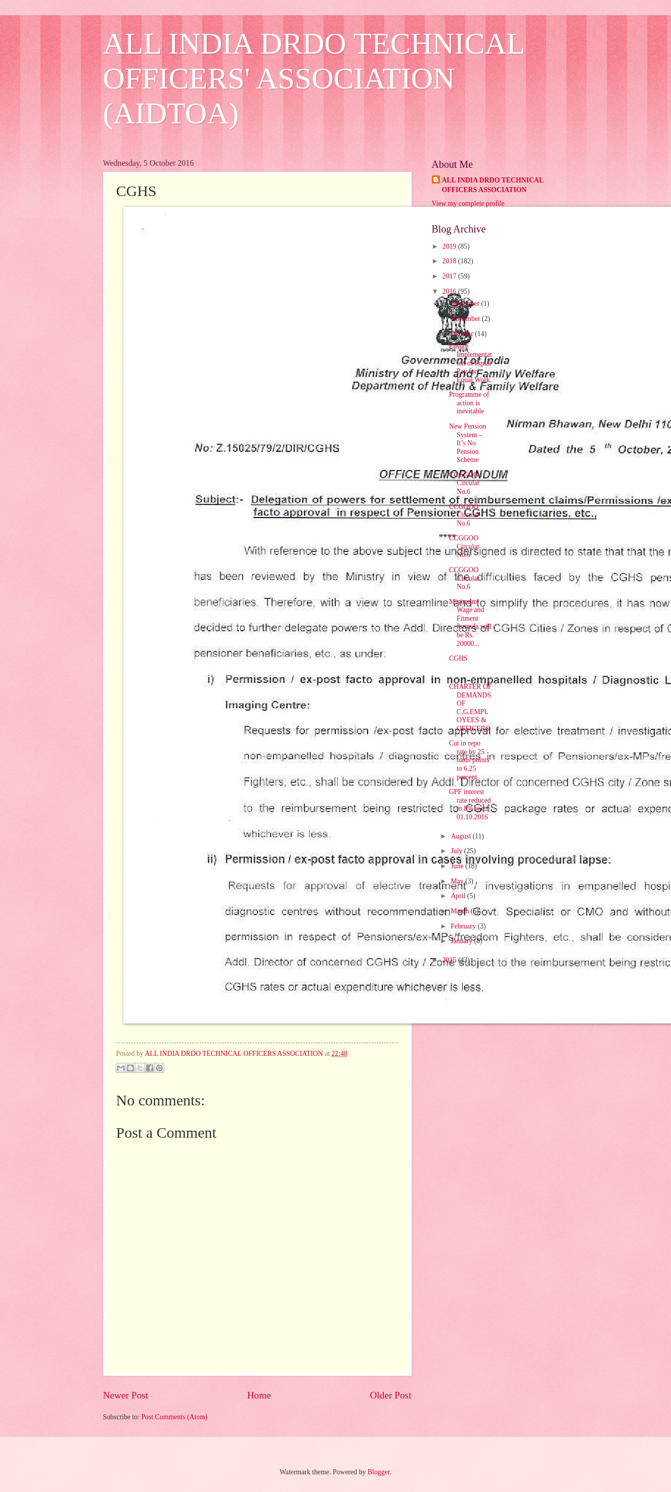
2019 (450, 246)
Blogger (379, 1472)
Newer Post (126, 1395)
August (461, 836)
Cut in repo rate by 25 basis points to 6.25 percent (469, 759)
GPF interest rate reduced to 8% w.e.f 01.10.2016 (470, 804)
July (457, 851)
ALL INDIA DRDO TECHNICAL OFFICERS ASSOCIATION (493, 185)
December (466, 303)
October (463, 334)
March (460, 911)
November (466, 318)
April (459, 896)
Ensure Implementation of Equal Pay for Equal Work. (470, 362)
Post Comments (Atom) (174, 1417)
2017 (450, 276)
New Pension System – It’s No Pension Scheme (467, 443)
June (458, 866)
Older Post (390, 1395)
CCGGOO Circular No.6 (464, 483)
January (462, 941)
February (464, 926)
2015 (450, 960)
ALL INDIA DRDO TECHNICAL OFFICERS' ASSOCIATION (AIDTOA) (313, 78)
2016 (450, 291)
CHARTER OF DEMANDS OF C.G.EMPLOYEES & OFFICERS (470, 707)
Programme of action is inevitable (469, 403)
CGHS (458, 658)
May (458, 881)
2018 (450, 261)
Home (259, 1395)
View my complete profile (468, 203)
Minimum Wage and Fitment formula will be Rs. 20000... (470, 622)
